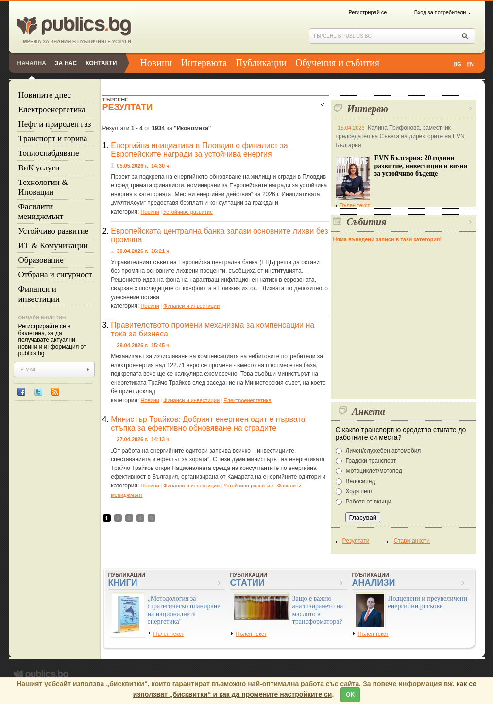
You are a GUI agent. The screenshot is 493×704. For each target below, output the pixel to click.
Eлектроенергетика (51, 109)
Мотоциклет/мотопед (374, 471)
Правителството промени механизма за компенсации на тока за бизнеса (212, 329)
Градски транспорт (371, 460)
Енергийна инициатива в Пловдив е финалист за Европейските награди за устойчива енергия (199, 149)
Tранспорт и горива (52, 138)
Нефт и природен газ (54, 124)
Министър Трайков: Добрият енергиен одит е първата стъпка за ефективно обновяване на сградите (208, 423)
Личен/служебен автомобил (383, 450)
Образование (41, 260)
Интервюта (204, 62)
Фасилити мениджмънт (41, 211)
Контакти (101, 63)
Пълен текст (353, 205)
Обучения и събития (337, 62)
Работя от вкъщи (368, 501)
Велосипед (360, 481)
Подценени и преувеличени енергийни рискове (428, 602)
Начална (31, 63)
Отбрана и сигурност (55, 274)
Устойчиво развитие (53, 230)
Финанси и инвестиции (39, 294)
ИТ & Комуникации (53, 245)
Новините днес (44, 95)
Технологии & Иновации (43, 187)
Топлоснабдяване (48, 153)
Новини (156, 62)
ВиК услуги (39, 167)
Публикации (261, 62)
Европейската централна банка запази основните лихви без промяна (219, 235)
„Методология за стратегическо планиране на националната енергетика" (184, 610)
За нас (66, 63)
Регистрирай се (368, 12)
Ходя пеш (359, 491)
